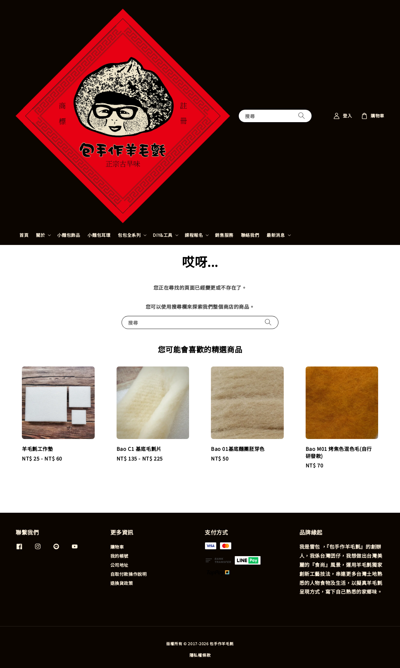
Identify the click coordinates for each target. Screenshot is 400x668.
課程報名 (194, 235)
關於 (40, 235)
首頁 (23, 235)
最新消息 (276, 235)
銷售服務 (224, 235)
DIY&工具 (162, 235)
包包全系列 (129, 235)
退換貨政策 (121, 583)
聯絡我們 (250, 235)
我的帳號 (119, 556)
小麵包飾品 (68, 235)
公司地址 (119, 565)
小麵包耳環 (99, 235)
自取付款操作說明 (128, 574)
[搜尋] (302, 116)
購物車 (117, 547)
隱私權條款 (200, 655)
